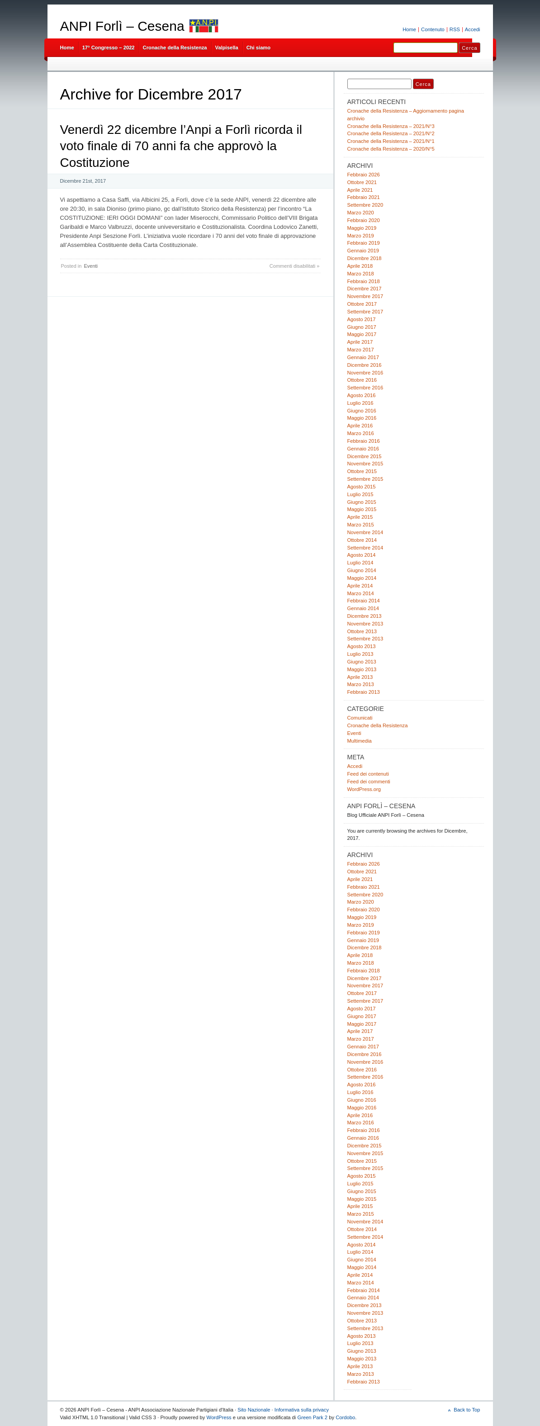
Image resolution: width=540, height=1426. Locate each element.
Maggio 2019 (362, 228)
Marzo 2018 (360, 273)
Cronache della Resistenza (175, 47)
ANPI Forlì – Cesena (122, 26)
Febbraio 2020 (363, 220)
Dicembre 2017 (364, 288)
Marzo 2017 (360, 349)
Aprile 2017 (360, 342)
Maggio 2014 (362, 578)
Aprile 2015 (360, 517)
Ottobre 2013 (362, 631)
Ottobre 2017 (362, 304)
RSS (455, 29)
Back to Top (467, 1409)
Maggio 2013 (362, 669)
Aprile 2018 (360, 266)
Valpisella (226, 47)
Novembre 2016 (365, 372)
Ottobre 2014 (362, 540)
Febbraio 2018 (363, 281)
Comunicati (360, 717)
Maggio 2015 (362, 509)
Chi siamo (258, 47)
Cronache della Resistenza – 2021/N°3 (391, 126)
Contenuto (433, 29)
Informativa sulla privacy (302, 1409)
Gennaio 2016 (363, 448)
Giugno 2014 (361, 570)
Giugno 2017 (361, 327)
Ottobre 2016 (362, 380)
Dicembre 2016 (364, 365)
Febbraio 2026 (363, 174)
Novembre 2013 (365, 623)
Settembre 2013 (365, 638)
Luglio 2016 (360, 403)
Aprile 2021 (360, 190)
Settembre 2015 (365, 479)
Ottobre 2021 (362, 182)
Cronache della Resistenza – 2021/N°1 (391, 141)
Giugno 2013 (361, 661)
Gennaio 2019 (363, 250)
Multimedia (359, 741)
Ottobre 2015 (362, 471)
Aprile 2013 (360, 677)
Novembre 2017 (365, 296)
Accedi (472, 29)
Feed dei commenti (368, 781)
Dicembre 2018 (364, 258)
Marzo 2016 (360, 433)
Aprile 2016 (360, 425)
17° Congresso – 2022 (108, 47)
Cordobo (345, 1417)
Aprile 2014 (360, 585)
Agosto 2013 (361, 646)
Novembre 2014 (365, 532)
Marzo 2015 (360, 524)
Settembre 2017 (365, 311)
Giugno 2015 (361, 502)
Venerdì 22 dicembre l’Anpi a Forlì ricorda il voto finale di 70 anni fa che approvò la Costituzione (181, 146)
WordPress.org (364, 789)
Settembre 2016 (365, 387)
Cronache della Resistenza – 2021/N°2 (391, 133)
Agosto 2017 (361, 319)
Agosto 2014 (361, 555)
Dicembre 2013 (364, 616)
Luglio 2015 (360, 494)
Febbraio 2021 (363, 197)
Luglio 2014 (360, 562)
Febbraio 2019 (363, 243)
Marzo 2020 (360, 212)
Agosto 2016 (361, 395)
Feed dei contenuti (368, 774)
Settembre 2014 (365, 547)
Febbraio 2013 (363, 692)
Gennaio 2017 (363, 357)
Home (409, 29)
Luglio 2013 (360, 654)
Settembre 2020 (365, 205)
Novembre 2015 (365, 463)
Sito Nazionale (253, 1409)
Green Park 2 (312, 1417)
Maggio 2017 (362, 334)
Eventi (91, 266)
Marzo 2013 (360, 684)
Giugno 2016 (361, 410)
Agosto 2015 (361, 486)
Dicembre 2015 (364, 456)
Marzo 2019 (360, 235)
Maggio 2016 (362, 418)
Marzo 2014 (360, 593)
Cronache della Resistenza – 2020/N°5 (391, 149)
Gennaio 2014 (363, 608)
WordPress (219, 1417)
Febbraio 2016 (363, 441)
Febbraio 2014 (363, 600)
